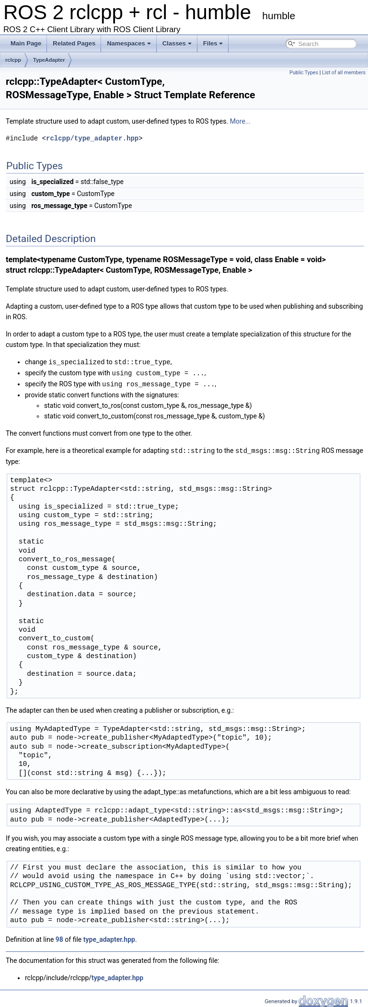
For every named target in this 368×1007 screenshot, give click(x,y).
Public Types (303, 72)
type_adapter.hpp (109, 937)
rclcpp (13, 60)
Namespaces (129, 43)
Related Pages (74, 43)
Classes (177, 43)
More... (240, 121)
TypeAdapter (49, 60)
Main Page (26, 43)
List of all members (344, 72)
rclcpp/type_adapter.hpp (92, 138)
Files (213, 43)
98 (59, 937)
